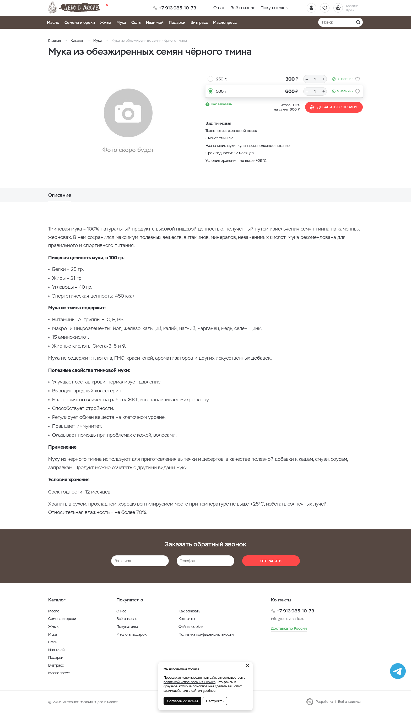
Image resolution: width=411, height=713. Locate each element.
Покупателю (273, 7)
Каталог (77, 40)
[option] (128, 121)
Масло (53, 22)
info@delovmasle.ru (287, 618)
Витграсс (199, 22)
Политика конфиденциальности (206, 634)
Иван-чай (155, 22)
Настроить (215, 701)
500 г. (221, 91)
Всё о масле (242, 7)
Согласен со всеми (182, 701)
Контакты (187, 618)
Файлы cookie (191, 626)
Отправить (271, 561)
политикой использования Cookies (189, 682)
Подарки (177, 22)
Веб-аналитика (349, 701)
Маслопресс (225, 22)
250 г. (221, 78)
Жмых (105, 22)
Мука (121, 22)
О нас (219, 7)
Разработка (324, 701)
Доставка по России (289, 628)
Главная (54, 40)
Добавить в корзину (333, 107)
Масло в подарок (131, 634)
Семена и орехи (79, 22)
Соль (136, 22)
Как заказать (221, 104)
